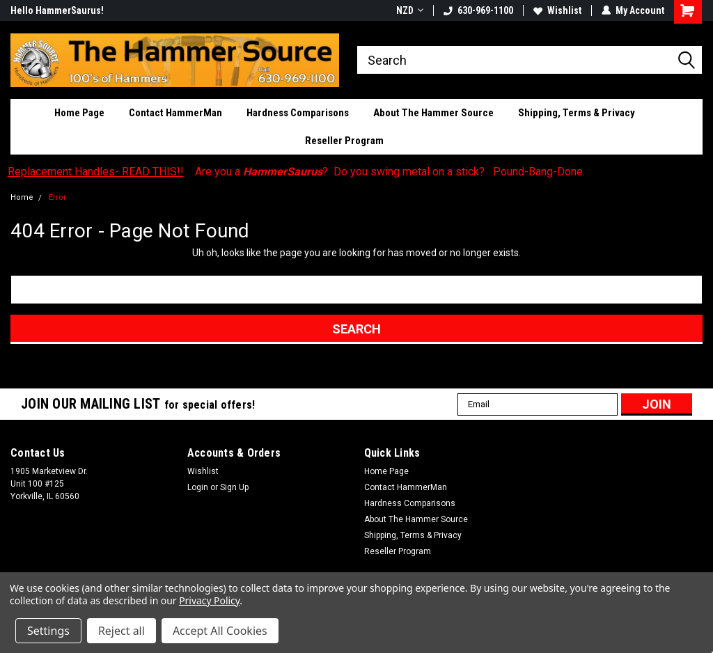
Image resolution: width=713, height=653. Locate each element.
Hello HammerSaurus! (57, 10)
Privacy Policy (209, 600)
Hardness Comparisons (297, 113)
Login (197, 487)
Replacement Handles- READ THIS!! (96, 171)
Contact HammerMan (175, 113)
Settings (48, 630)
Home (21, 197)
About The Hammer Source (433, 113)
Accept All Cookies (220, 630)
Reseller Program (344, 140)
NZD (409, 10)
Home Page (79, 113)
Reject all (121, 630)
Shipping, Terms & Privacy (576, 113)
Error (57, 197)
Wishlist (557, 10)
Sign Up (234, 487)
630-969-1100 (478, 10)
